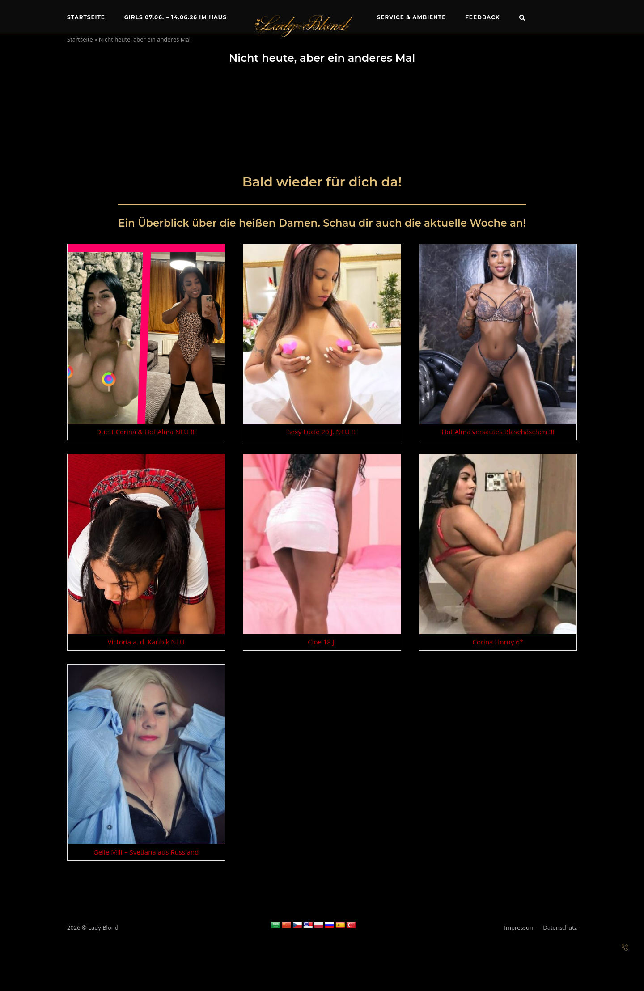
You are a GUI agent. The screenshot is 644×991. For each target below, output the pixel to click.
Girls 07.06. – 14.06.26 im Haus (175, 17)
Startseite (86, 17)
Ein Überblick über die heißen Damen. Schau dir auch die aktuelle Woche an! (322, 223)
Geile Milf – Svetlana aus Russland (146, 851)
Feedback (482, 17)
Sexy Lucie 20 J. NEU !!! (322, 431)
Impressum (519, 927)
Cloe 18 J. (322, 641)
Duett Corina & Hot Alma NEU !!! (146, 431)
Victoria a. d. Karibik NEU (146, 641)
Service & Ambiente (411, 17)
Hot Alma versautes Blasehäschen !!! (497, 431)
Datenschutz (560, 927)
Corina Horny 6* (498, 641)
